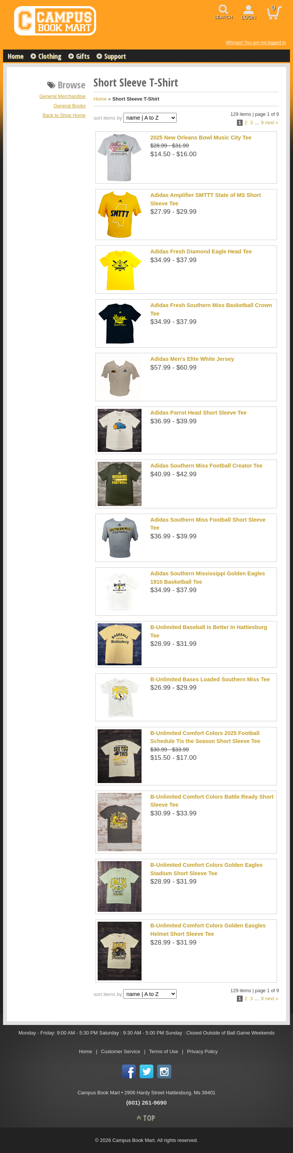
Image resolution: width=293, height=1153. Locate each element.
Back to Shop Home (64, 115)
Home (16, 56)
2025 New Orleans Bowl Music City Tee (200, 138)
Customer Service (120, 1051)
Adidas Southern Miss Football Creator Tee (206, 466)
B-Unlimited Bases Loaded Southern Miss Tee (210, 679)
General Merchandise (62, 96)
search (223, 17)
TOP (149, 1118)
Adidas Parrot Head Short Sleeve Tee (198, 413)
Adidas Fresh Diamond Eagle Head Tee (201, 251)
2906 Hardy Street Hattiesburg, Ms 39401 (170, 1092)
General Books (70, 106)
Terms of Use (163, 1051)
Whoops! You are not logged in (256, 42)
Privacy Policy (202, 1051)
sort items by (107, 118)
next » (271, 122)
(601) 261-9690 (146, 1102)
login (248, 17)
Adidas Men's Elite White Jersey (192, 359)
